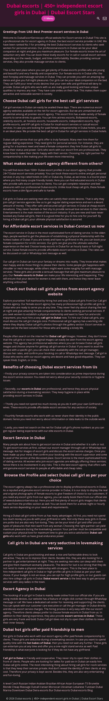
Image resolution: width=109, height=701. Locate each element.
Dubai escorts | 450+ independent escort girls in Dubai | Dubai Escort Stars (54, 9)
